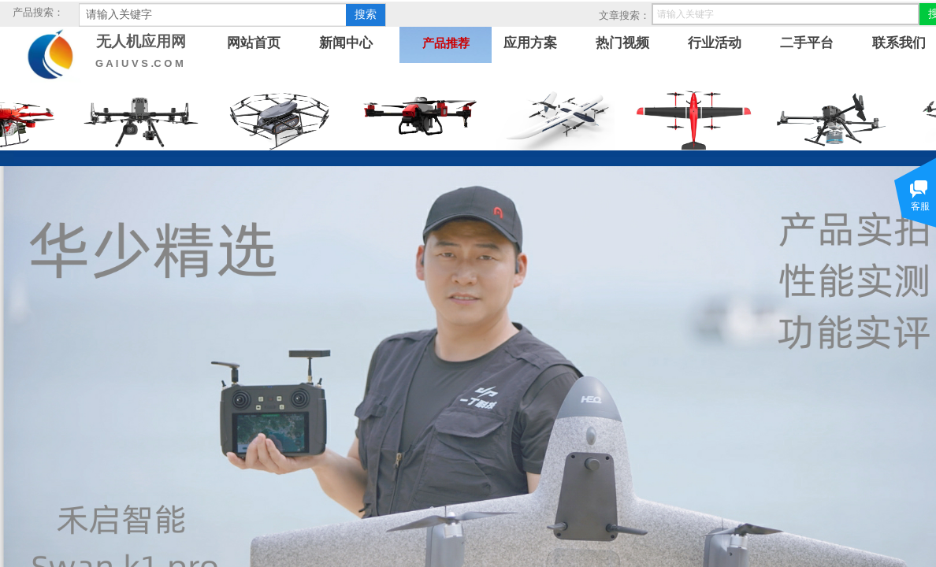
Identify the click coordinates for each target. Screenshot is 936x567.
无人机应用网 (141, 41)
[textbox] (213, 15)
